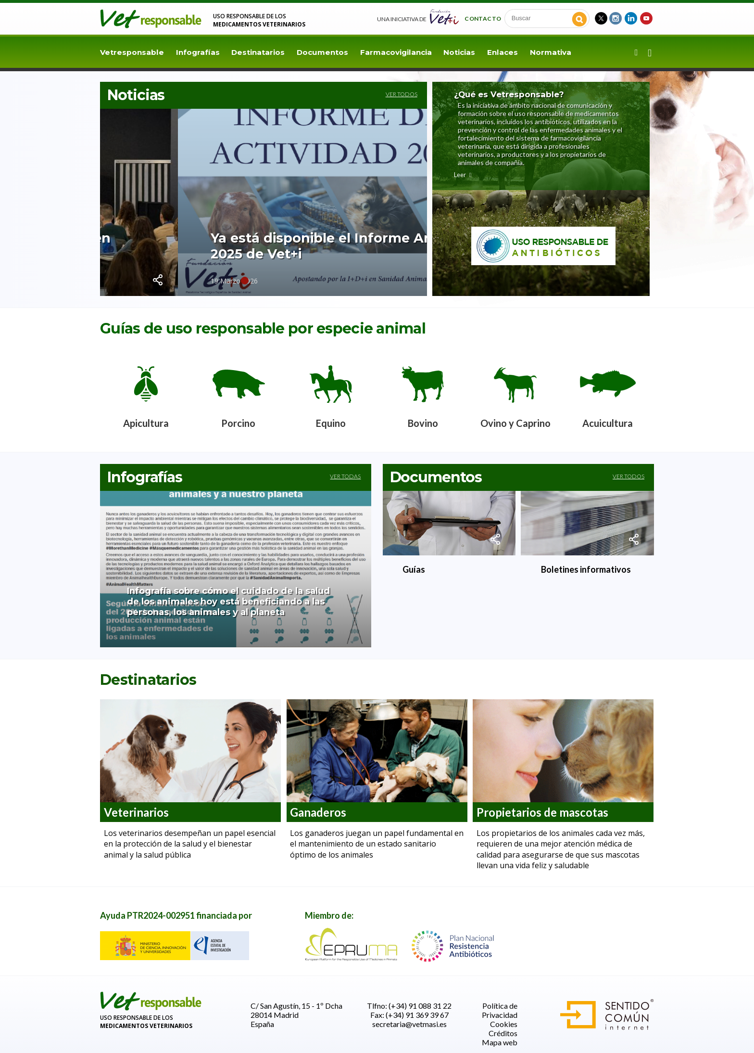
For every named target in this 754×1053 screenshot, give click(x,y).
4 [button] (282, 280)
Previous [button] (122, 180)
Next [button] (405, 180)
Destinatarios (258, 52)
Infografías (198, 52)
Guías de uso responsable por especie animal (263, 328)
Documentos (322, 52)
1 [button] (245, 280)
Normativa (550, 52)
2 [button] (257, 280)
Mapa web (499, 1042)
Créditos (503, 1033)
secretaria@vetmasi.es (409, 1023)
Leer (463, 175)
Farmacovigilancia (396, 52)
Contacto (483, 18)
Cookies (503, 1023)
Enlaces (502, 52)
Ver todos (401, 94)
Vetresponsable (132, 52)
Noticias (459, 52)
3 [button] (270, 280)
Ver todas (345, 476)
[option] (146, 392)
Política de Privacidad (499, 1010)
